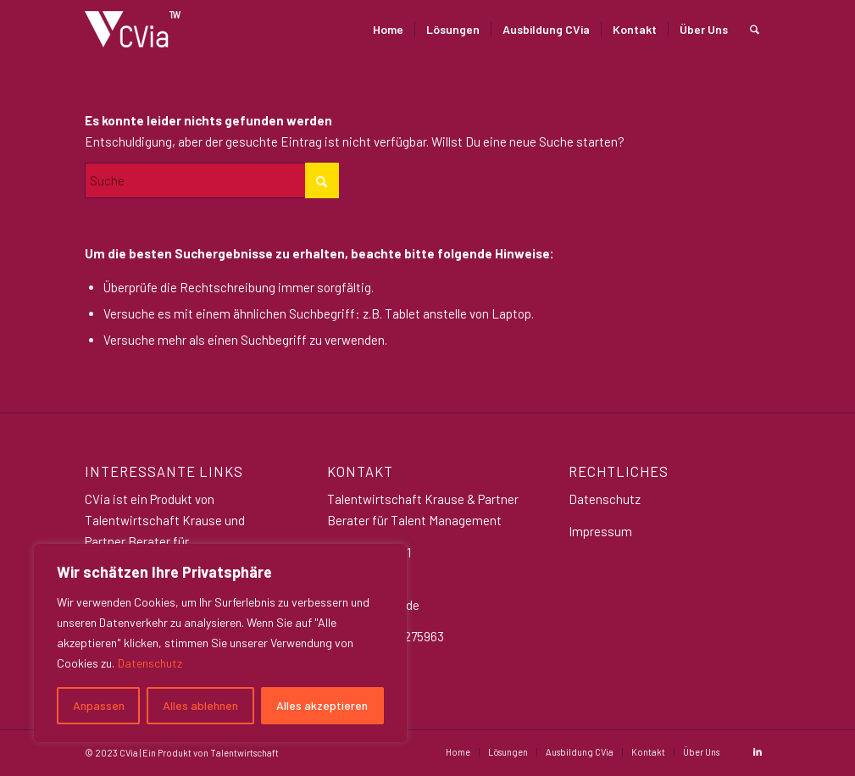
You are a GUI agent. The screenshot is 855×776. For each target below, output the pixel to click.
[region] (220, 643)
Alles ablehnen (200, 705)
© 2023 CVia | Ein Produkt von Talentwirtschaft (182, 752)
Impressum (600, 531)
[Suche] (754, 29)
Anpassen (99, 705)
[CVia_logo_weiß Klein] (132, 29)
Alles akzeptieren (322, 705)
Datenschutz (150, 663)
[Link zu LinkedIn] (757, 751)
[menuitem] (388, 29)
